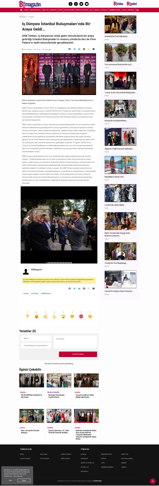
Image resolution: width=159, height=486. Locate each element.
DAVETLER (45, 10)
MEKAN (97, 10)
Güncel (31, 17)
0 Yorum (47, 49)
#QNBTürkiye (46, 294)
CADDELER (53, 10)
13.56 (37, 49)
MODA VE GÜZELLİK (82, 10)
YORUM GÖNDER (78, 355)
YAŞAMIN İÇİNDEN (114, 10)
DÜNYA (60, 10)
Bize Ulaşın (44, 454)
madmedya (97, 481)
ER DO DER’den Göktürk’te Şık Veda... (30, 397)
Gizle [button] (10, 480)
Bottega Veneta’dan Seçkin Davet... (56, 397)
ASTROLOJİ (104, 10)
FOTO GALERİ (45, 459)
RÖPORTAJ (131, 10)
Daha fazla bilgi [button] (18, 476)
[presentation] (38, 354)
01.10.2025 (27, 49)
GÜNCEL (26, 10)
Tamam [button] (24, 480)
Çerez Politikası (25, 459)
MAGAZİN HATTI (36, 10)
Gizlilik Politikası (66, 454)
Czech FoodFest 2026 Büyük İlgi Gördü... (85, 397)
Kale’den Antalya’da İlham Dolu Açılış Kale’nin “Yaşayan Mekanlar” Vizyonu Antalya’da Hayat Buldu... (86, 435)
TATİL (91, 10)
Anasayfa (22, 17)
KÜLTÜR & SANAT (69, 10)
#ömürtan (34, 294)
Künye (22, 454)
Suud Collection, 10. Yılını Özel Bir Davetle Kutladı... (58, 432)
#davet (25, 294)
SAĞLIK (124, 10)
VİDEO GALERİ (66, 459)
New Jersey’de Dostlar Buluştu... (30, 432)
